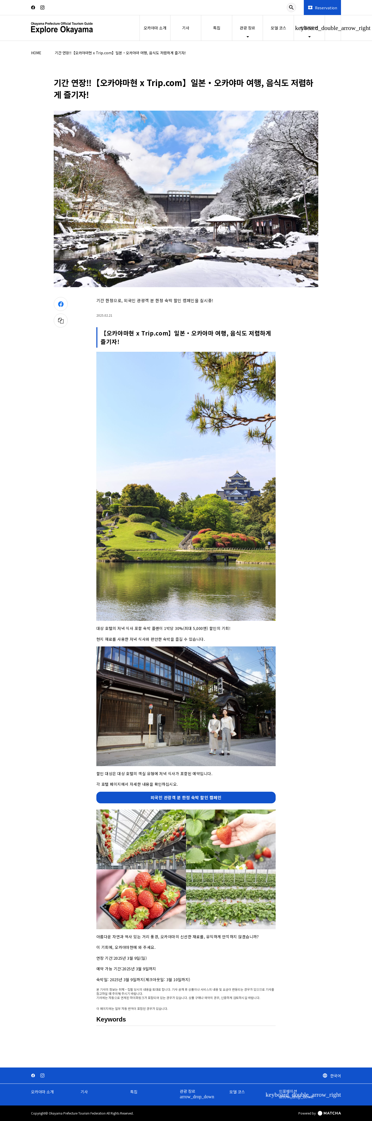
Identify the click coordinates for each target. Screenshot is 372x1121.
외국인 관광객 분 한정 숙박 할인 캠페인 (186, 797)
